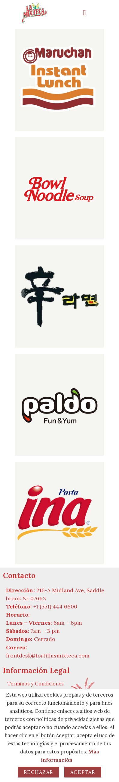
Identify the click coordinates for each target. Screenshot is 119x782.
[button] (89, 13)
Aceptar (82, 772)
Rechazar (38, 772)
